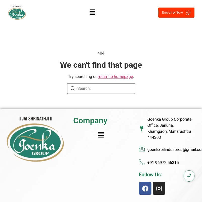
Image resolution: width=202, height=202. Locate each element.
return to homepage (115, 76)
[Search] (72, 89)
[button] (92, 12)
